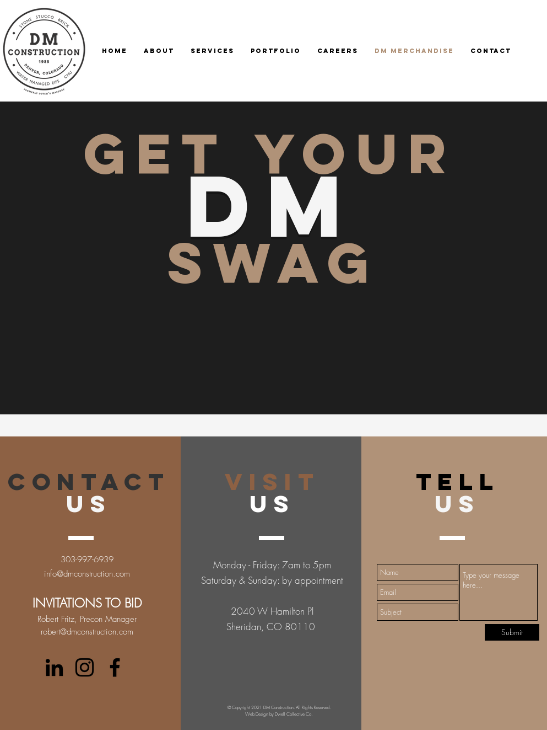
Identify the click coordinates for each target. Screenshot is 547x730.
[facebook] (114, 667)
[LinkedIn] (54, 667)
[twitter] (84, 667)
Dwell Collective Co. (293, 714)
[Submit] (512, 632)
